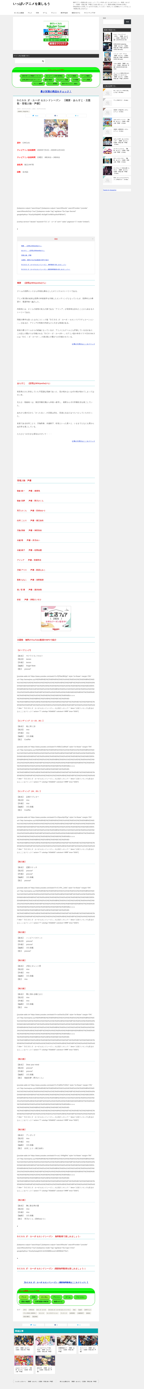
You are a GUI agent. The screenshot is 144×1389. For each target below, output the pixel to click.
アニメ (30, 13)
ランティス (64, 1313)
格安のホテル (76, 13)
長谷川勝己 (27, 1316)
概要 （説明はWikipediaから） (31, 246)
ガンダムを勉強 (19, 13)
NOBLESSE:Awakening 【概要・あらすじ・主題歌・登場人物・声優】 (121, 46)
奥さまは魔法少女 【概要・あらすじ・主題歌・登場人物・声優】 (78, 1381)
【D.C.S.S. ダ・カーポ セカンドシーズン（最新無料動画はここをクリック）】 (56, 1282)
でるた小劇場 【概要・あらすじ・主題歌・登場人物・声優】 (121, 66)
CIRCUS (31, 1310)
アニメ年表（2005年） (30, 1313)
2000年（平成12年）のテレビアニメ (121, 110)
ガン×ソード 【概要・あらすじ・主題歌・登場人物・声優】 (88, 1349)
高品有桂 (35, 1316)
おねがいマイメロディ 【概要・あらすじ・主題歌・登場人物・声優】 (24, 1369)
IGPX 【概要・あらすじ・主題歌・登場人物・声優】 (23, 1348)
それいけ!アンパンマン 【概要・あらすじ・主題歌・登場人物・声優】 (121, 121)
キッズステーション (52, 1313)
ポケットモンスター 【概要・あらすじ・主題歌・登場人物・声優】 (121, 160)
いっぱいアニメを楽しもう (31, 3)
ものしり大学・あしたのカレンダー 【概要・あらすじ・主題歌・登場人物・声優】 (121, 141)
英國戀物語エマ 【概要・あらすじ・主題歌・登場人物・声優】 (66, 1349)
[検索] (30, 61)
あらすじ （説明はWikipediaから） (33, 250)
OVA (37, 13)
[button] (56, 33)
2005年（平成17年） (23, 111)
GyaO (80, 1310)
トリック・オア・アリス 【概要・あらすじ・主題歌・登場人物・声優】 (121, 56)
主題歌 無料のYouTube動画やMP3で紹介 (35, 260)
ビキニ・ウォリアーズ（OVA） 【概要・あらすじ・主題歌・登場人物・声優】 (121, 37)
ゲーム (45, 13)
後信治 (88, 1313)
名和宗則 (72, 1313)
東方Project (64, 13)
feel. (74, 1310)
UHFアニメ (87, 1310)
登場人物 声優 (26, 255)
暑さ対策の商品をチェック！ (56, 91)
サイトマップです (89, 13)
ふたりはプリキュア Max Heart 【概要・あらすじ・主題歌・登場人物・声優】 (44, 1349)
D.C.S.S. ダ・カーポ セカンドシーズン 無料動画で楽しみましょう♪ (43, 264)
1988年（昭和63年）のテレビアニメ (121, 130)
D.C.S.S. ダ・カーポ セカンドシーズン (59, 1310)
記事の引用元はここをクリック (83, 344)
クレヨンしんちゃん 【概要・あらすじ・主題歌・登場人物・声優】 (121, 150)
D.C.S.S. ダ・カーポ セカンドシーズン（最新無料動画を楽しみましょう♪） (45, 269)
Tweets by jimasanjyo (109, 190)
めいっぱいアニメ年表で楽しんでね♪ (121, 91)
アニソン (54, 13)
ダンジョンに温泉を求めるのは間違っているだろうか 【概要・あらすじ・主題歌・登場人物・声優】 (121, 75)
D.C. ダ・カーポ (41, 1310)
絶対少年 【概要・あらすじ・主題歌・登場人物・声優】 (44, 1369)
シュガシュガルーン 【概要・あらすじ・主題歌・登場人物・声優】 (34, 1381)
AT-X (25, 1310)
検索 (104, 18)
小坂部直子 (81, 1313)
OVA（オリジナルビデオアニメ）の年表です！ (121, 178)
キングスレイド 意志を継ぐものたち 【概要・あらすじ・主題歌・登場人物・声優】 (121, 170)
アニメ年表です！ (121, 100)
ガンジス (41, 1313)
